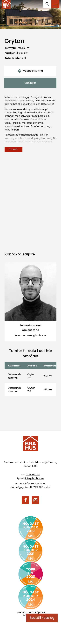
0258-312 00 (33, 474)
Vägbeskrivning (30, 71)
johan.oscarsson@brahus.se (30, 335)
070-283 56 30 (30, 330)
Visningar (30, 83)
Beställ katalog (42, 617)
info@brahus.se (34, 478)
